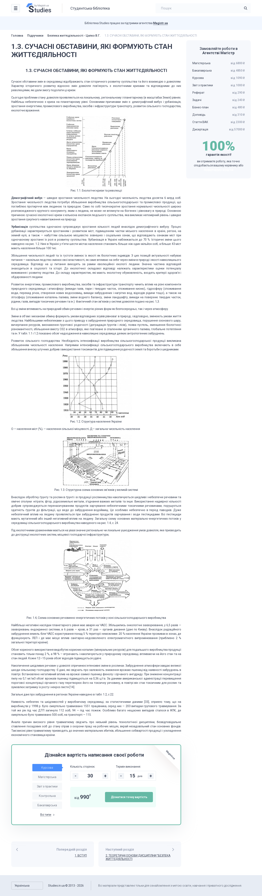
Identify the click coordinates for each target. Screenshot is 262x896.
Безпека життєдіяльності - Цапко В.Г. (74, 35)
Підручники (35, 35)
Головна (17, 35)
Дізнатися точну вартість (129, 797)
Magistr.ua (160, 23)
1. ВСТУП (81, 855)
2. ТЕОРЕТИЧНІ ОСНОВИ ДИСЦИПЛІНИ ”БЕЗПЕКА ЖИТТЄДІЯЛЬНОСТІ (138, 857)
